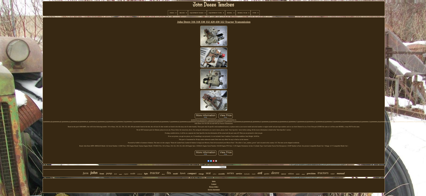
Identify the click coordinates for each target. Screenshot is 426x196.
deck (115, 174)
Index (214, 181)
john (93, 173)
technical (139, 174)
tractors (323, 173)
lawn (182, 173)
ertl (260, 173)
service (239, 173)
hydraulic (247, 174)
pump (109, 173)
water (333, 174)
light (146, 174)
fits (169, 173)
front (102, 173)
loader (253, 174)
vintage (201, 174)
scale (132, 173)
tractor (155, 173)
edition (291, 173)
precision (311, 173)
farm (85, 173)
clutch (303, 174)
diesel (163, 174)
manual (341, 173)
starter (298, 174)
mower (283, 174)
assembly (221, 174)
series (230, 173)
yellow (214, 174)
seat (208, 173)
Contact (213, 184)
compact (192, 173)
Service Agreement (214, 189)
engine (126, 174)
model (175, 174)
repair (120, 174)
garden (266, 174)
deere (275, 173)
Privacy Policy (213, 187)
